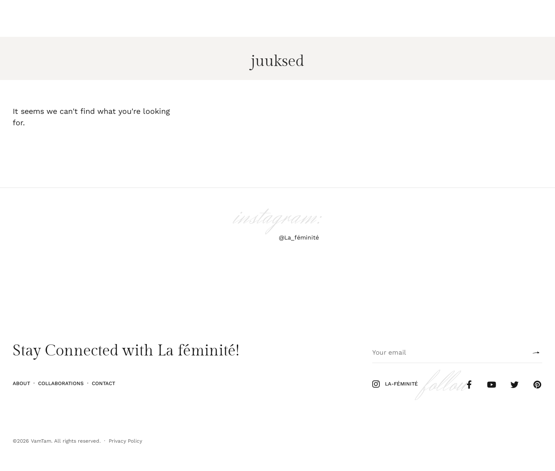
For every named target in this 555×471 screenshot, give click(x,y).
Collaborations (61, 383)
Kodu (101, 18)
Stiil (61, 18)
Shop (516, 18)
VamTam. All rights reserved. (66, 441)
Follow (490, 18)
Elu (81, 18)
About (21, 383)
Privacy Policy (125, 441)
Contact (103, 383)
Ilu (42, 18)
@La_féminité (299, 237)
